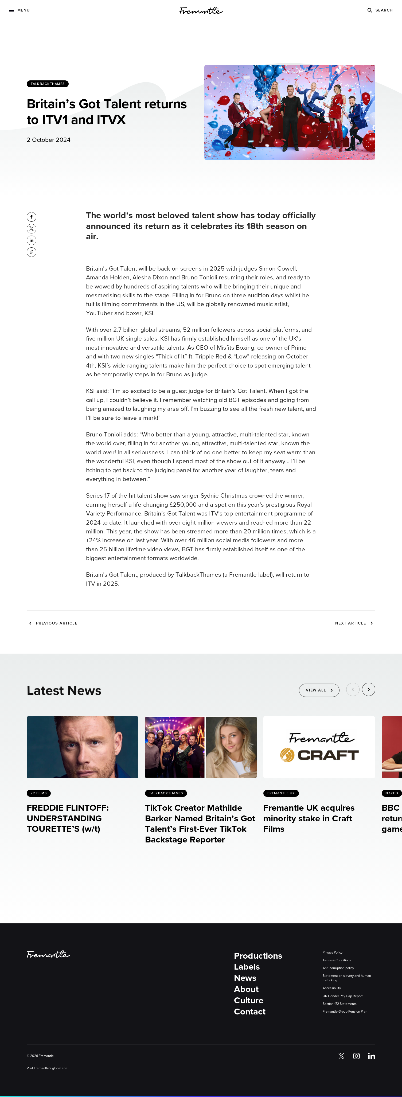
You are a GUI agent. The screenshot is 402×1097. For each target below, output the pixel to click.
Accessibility (332, 988)
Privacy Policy (332, 952)
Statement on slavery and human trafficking (347, 978)
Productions (258, 955)
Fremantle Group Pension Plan (345, 1011)
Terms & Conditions (337, 960)
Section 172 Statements (340, 1004)
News (245, 978)
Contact (250, 1011)
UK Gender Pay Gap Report (343, 996)
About (246, 989)
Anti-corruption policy (338, 968)
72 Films (39, 793)
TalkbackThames (48, 84)
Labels (247, 966)
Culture (248, 1000)
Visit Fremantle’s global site (47, 1068)
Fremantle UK (281, 793)
